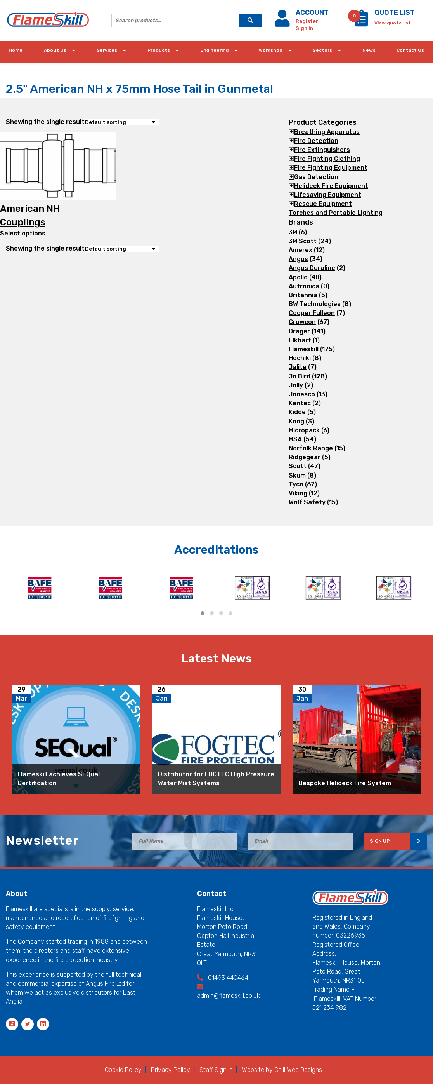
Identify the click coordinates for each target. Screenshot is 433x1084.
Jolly (296, 385)
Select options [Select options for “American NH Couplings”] (22, 233)
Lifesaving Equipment (327, 195)
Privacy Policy (170, 1070)
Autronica (304, 286)
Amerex (300, 250)
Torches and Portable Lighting (336, 212)
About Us (55, 50)
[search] (250, 20)
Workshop (270, 50)
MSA (295, 439)
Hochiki (300, 358)
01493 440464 (222, 977)
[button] (202, 613)
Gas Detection (316, 177)
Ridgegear (304, 457)
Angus (298, 259)
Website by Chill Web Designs (282, 1070)
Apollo (298, 277)
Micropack (304, 430)
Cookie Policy (123, 1070)
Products (158, 50)
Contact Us (410, 50)
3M (293, 232)
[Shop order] (122, 122)
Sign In (304, 28)
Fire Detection (316, 141)
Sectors (322, 50)
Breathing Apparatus (327, 132)
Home (16, 50)
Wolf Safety (307, 502)
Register (307, 21)
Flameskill (304, 349)
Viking (298, 493)
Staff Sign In (216, 1070)
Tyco (296, 484)
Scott (298, 466)
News (369, 50)
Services (107, 50)
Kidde (297, 412)
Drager (299, 331)
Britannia (303, 295)
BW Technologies (315, 304)
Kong (296, 421)
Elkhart (300, 340)
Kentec (300, 403)
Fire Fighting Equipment (330, 167)
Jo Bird (299, 376)
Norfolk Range (311, 448)
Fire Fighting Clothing (327, 158)
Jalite (298, 367)
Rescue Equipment (323, 203)
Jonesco (302, 394)
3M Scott (303, 241)
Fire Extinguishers (322, 149)
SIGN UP (380, 841)
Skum (297, 475)
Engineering (214, 50)
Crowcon (302, 322)
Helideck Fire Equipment (331, 186)
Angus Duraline (312, 268)
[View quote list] (392, 22)
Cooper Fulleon (312, 313)
